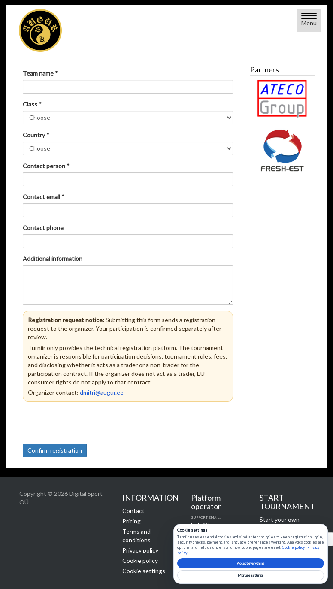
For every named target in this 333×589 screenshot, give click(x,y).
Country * (36, 135)
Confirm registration (54, 450)
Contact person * (46, 165)
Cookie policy (140, 560)
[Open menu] (309, 20)
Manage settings (250, 575)
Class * (32, 104)
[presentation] (88, 422)
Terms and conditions (136, 536)
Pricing (131, 521)
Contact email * (43, 196)
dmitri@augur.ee (102, 392)
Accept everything (250, 563)
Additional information (52, 258)
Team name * (40, 73)
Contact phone (43, 227)
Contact (133, 510)
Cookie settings (143, 570)
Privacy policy (140, 550)
